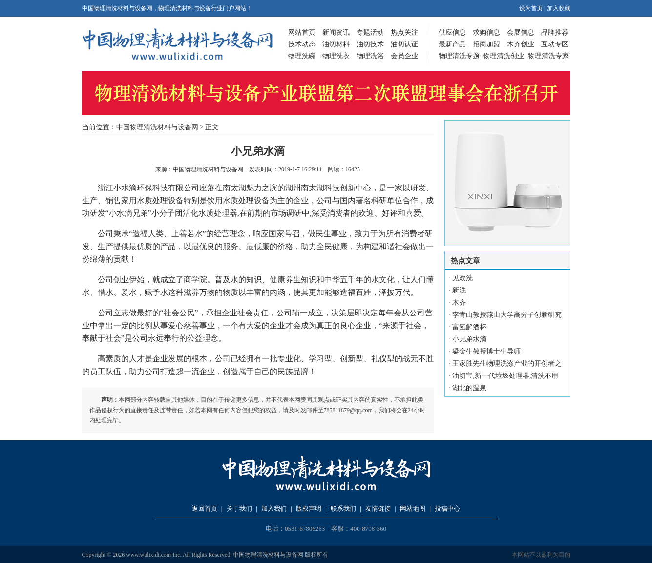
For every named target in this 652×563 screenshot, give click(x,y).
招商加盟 (486, 44)
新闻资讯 (336, 32)
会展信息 (520, 32)
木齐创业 (520, 44)
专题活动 (370, 32)
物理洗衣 (336, 56)
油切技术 (370, 44)
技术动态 (301, 44)
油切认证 (404, 44)
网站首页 (301, 32)
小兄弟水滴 (469, 339)
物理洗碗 (301, 56)
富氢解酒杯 (469, 327)
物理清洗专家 (548, 56)
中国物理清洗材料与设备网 (157, 127)
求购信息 (486, 32)
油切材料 (336, 44)
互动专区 (554, 44)
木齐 (459, 302)
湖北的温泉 (469, 388)
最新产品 (452, 44)
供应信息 (452, 32)
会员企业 (404, 56)
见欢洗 (462, 278)
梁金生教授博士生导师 (486, 351)
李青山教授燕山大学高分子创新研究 (507, 314)
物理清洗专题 (459, 56)
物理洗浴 (370, 56)
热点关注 (404, 32)
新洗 (459, 290)
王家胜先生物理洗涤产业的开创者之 (507, 363)
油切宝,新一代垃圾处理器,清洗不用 (505, 375)
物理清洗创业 (503, 56)
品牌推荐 (554, 32)
